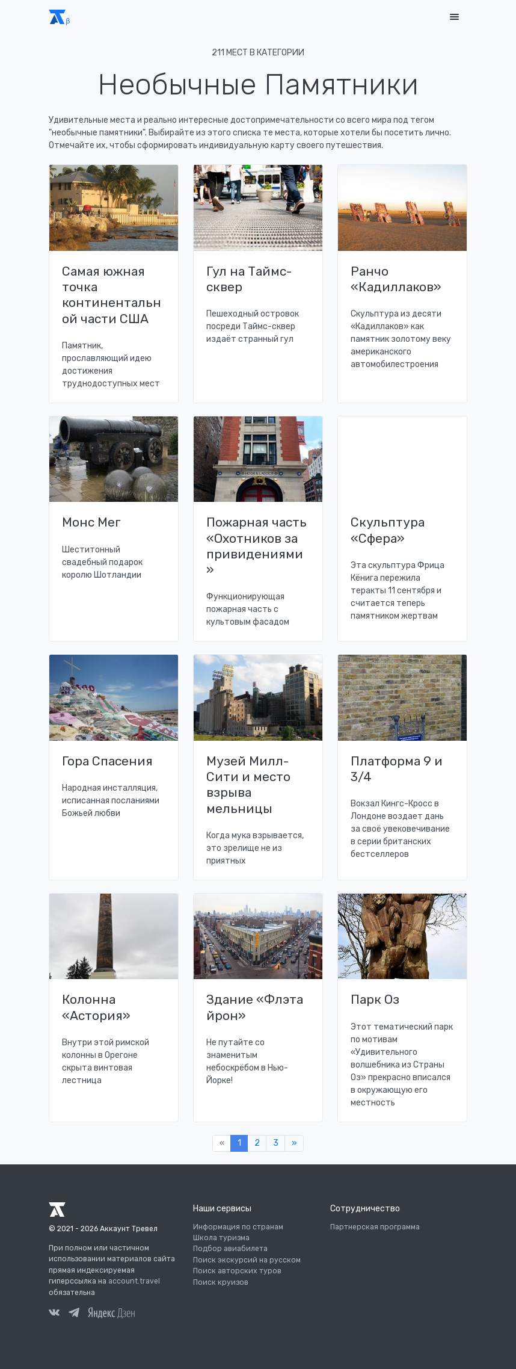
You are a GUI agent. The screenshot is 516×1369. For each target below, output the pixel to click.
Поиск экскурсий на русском (247, 1260)
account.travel (134, 1281)
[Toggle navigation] (454, 17)
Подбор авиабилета (230, 1248)
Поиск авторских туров (237, 1271)
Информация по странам (238, 1227)
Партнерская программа (375, 1227)
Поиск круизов (220, 1282)
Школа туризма (221, 1238)
